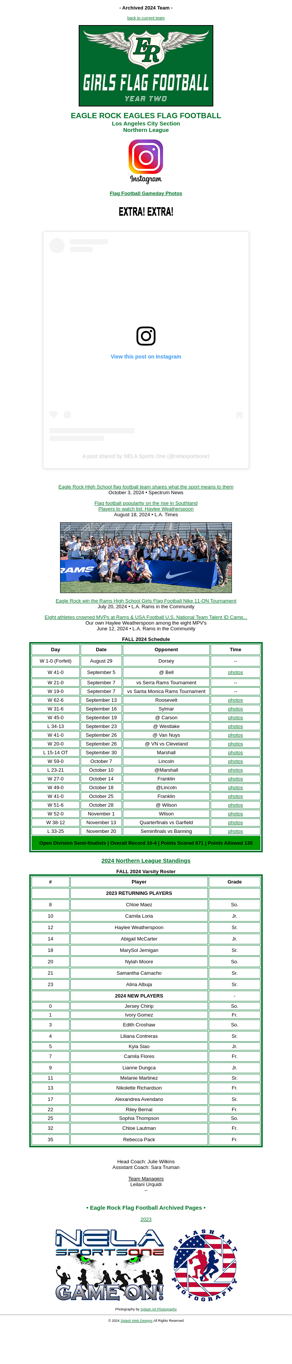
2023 (146, 1219)
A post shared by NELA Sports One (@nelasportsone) (146, 456)
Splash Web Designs (136, 1321)
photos (235, 672)
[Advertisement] (146, 1345)
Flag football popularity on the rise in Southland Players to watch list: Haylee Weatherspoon (145, 506)
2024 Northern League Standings (146, 860)
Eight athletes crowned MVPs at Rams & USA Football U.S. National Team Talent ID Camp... (146, 617)
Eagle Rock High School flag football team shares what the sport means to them (146, 487)
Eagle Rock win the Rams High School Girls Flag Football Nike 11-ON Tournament (146, 601)
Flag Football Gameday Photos (146, 193)
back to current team (146, 18)
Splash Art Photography (158, 1309)
